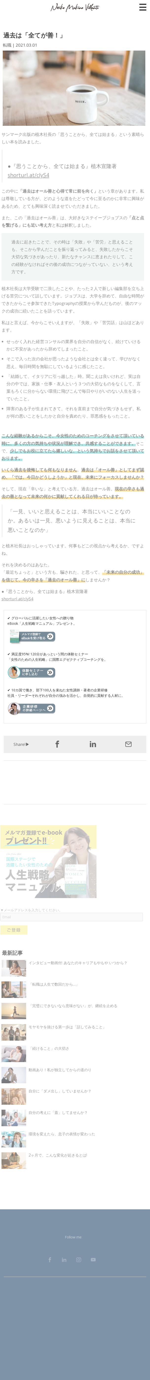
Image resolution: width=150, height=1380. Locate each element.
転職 (6, 45)
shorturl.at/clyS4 (26, 175)
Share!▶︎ (22, 744)
